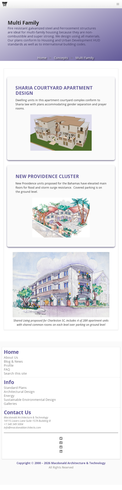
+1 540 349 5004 (13, 424)
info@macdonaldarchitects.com (22, 427)
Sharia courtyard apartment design (54, 90)
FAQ (7, 369)
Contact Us (17, 412)
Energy (9, 395)
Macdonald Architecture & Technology (26, 417)
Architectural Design (19, 391)
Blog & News (13, 361)
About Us (11, 357)
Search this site (15, 373)
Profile (9, 365)
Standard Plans (15, 387)
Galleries (10, 403)
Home (41, 58)
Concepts (61, 58)
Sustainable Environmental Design (30, 399)
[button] (118, 4)
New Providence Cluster (47, 176)
